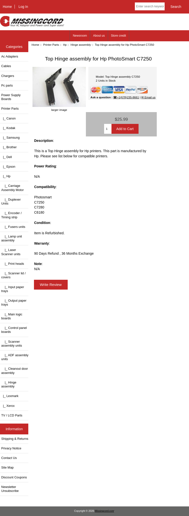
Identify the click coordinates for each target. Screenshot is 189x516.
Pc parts (7, 85)
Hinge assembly (81, 44)
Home (7, 7)
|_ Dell (6, 157)
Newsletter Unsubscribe (10, 489)
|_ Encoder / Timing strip (11, 215)
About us (99, 35)
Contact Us (9, 458)
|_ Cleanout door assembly (14, 370)
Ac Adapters (9, 56)
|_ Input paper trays (12, 289)
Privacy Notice (11, 448)
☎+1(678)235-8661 (126, 97)
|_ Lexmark (9, 396)
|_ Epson (8, 166)
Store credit (118, 35)
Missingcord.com (104, 511)
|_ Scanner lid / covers (13, 275)
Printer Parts (51, 44)
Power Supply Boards (11, 97)
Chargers (7, 76)
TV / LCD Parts (11, 415)
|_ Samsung (10, 137)
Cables (6, 66)
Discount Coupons (14, 477)
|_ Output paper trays (14, 302)
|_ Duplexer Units (11, 201)
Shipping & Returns (14, 439)
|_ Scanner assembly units (11, 343)
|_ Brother (9, 147)
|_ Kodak (8, 128)
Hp (65, 44)
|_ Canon (8, 118)
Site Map (7, 467)
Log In (23, 7)
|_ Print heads (12, 263)
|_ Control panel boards (14, 330)
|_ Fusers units (13, 227)
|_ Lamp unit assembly (11, 238)
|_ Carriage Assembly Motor (12, 188)
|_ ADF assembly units (14, 357)
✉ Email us (148, 97)
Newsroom (80, 35)
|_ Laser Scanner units (10, 252)
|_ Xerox (8, 406)
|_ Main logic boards (11, 316)
